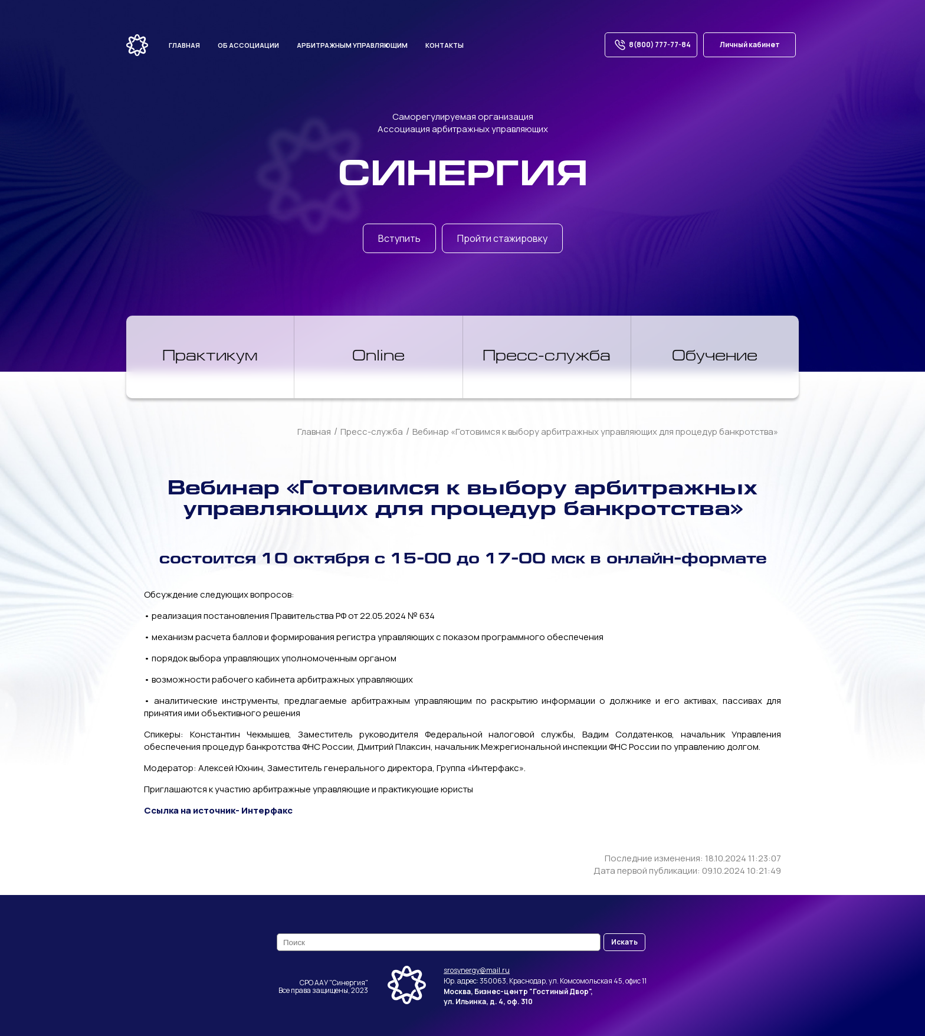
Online (378, 356)
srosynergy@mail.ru (477, 970)
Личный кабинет (750, 45)
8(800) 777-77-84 (651, 45)
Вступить (399, 238)
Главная (184, 45)
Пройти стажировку (502, 238)
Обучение (714, 356)
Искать (624, 942)
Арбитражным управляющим (352, 45)
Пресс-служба (547, 356)
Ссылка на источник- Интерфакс (218, 810)
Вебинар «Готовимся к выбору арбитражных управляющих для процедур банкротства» (595, 431)
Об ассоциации (248, 45)
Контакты (444, 45)
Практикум (210, 356)
